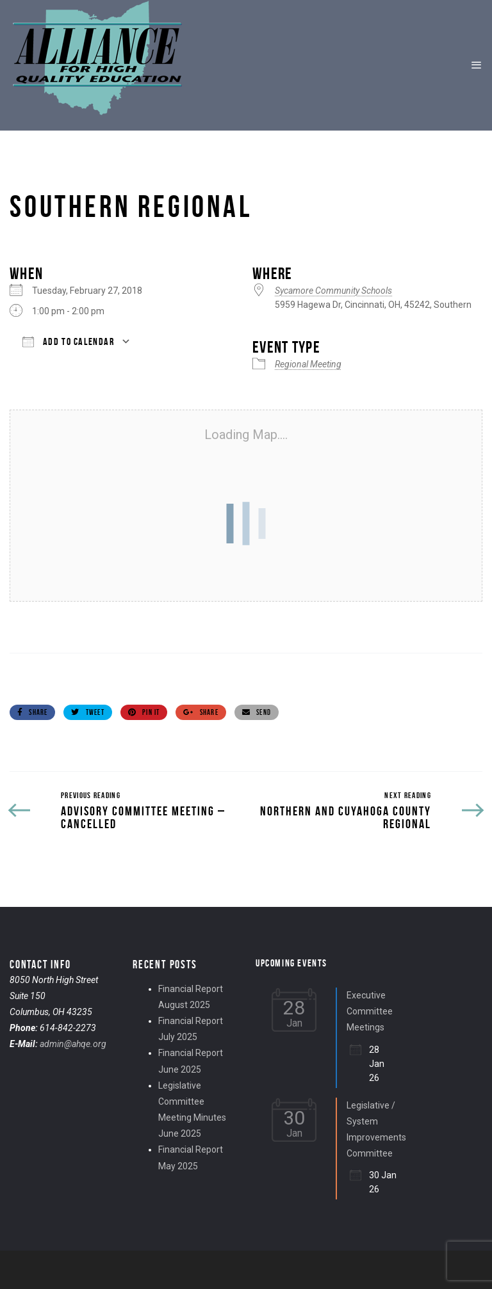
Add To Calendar (68, 342)
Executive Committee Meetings (370, 1011)
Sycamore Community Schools (333, 290)
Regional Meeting (308, 364)
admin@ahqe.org (73, 1044)
